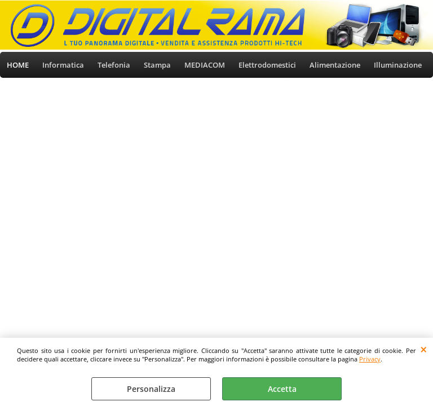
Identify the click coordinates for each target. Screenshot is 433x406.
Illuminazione (398, 65)
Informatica (63, 65)
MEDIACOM (204, 65)
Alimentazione (335, 65)
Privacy (370, 359)
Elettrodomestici (267, 65)
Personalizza (151, 388)
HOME (18, 65)
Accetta (282, 388)
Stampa (157, 65)
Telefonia (114, 65)
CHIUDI (423, 349)
